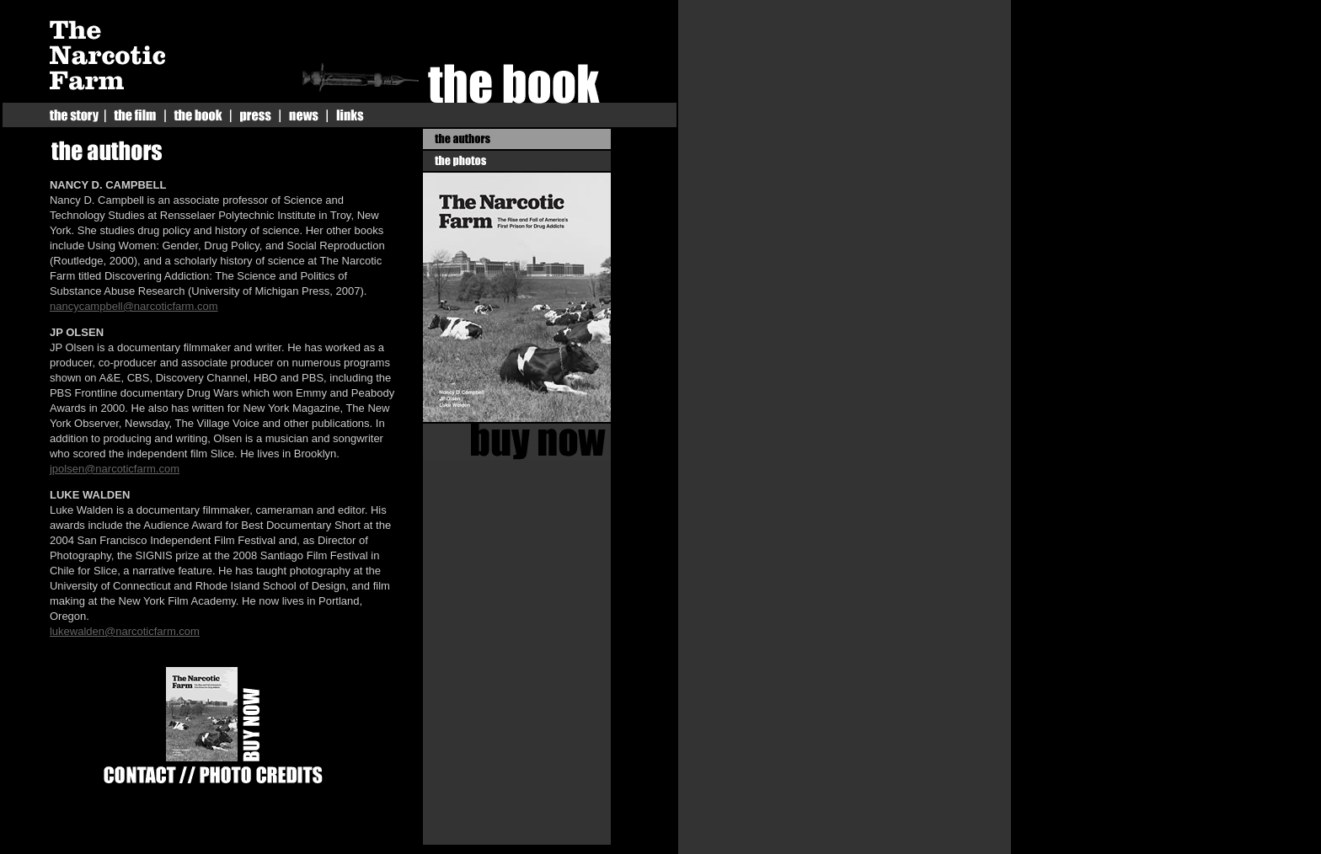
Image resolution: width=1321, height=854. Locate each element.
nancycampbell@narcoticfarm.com (134, 306)
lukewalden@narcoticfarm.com (125, 631)
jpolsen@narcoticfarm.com (114, 468)
